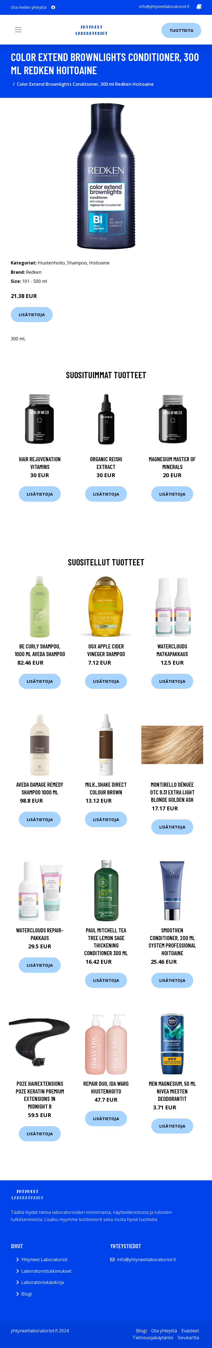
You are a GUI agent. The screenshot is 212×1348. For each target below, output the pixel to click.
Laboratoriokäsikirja (42, 1282)
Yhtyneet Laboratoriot (44, 1259)
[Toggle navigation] (18, 29)
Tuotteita (181, 30)
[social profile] (53, 7)
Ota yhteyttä (164, 1331)
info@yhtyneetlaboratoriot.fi (164, 6)
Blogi (26, 1294)
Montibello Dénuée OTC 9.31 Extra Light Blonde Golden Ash (172, 792)
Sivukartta (188, 1338)
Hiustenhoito (51, 263)
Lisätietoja (32, 314)
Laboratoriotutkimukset (46, 1271)
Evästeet (190, 1331)
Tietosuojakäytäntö (152, 1338)
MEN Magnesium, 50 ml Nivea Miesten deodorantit (172, 1091)
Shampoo (77, 263)
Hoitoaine (99, 263)
